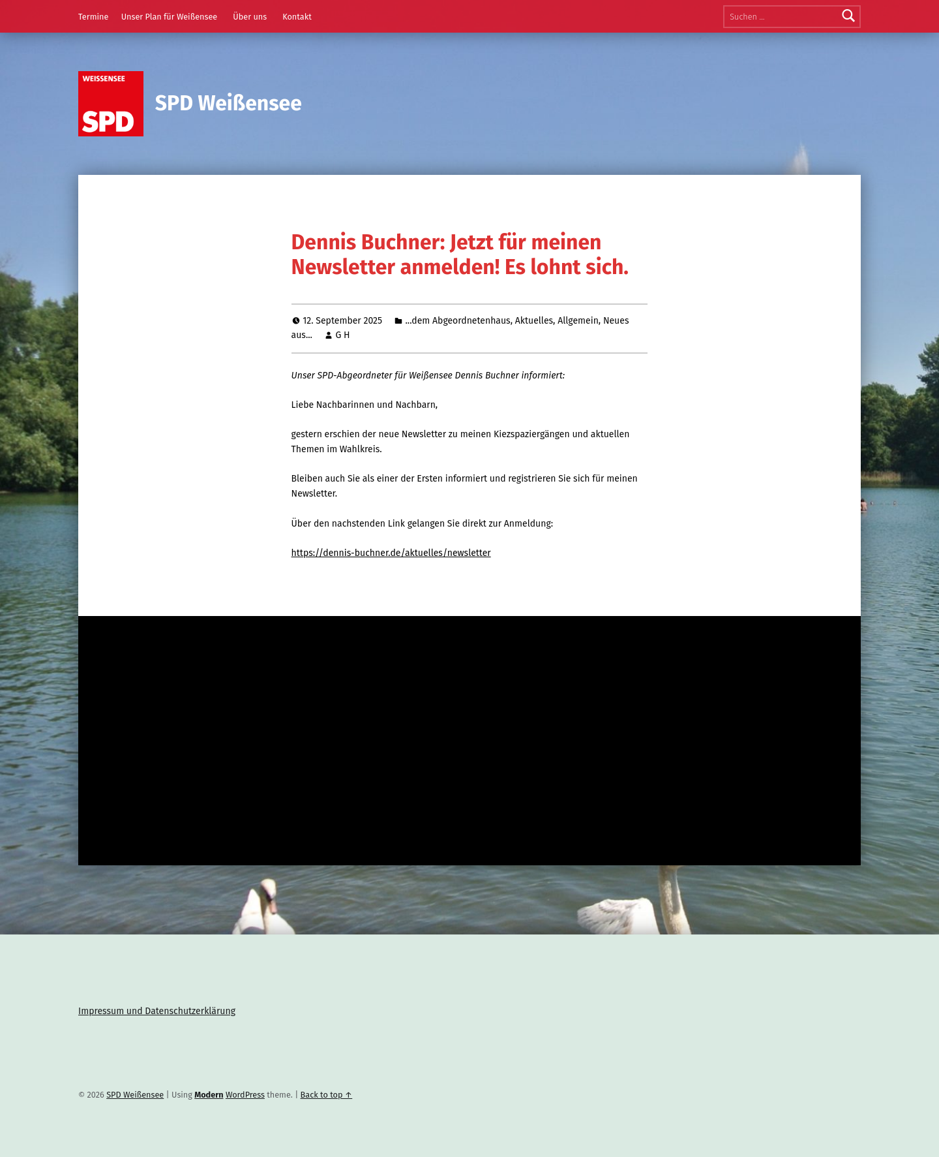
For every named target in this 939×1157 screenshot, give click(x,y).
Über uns (250, 17)
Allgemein (578, 320)
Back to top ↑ (327, 1095)
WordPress (245, 1095)
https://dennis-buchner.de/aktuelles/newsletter (391, 553)
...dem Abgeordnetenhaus (457, 320)
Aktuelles (534, 320)
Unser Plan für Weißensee (169, 17)
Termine (93, 17)
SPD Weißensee (228, 103)
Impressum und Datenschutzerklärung (156, 1011)
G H (342, 335)
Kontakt (297, 17)
